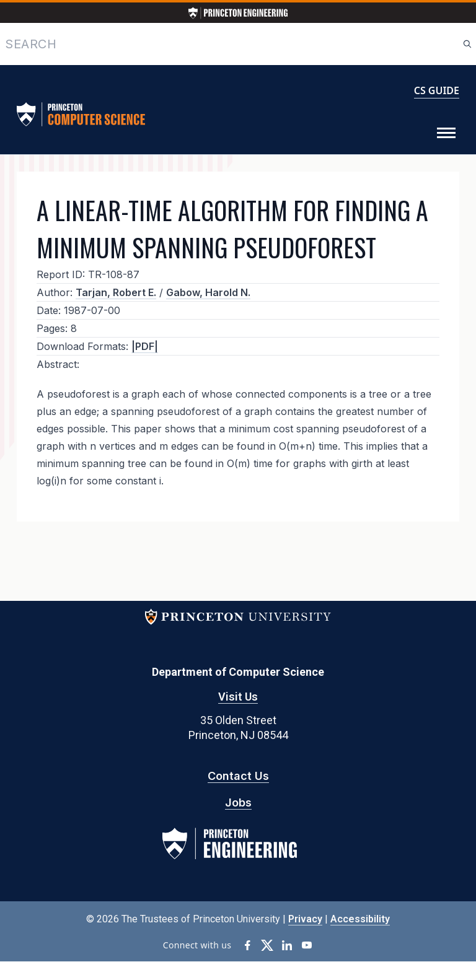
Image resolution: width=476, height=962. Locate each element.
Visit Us (238, 696)
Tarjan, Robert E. (116, 292)
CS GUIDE (436, 90)
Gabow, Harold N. (208, 292)
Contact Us (238, 775)
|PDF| (144, 346)
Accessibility (360, 919)
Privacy (305, 919)
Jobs (238, 802)
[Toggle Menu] (446, 133)
